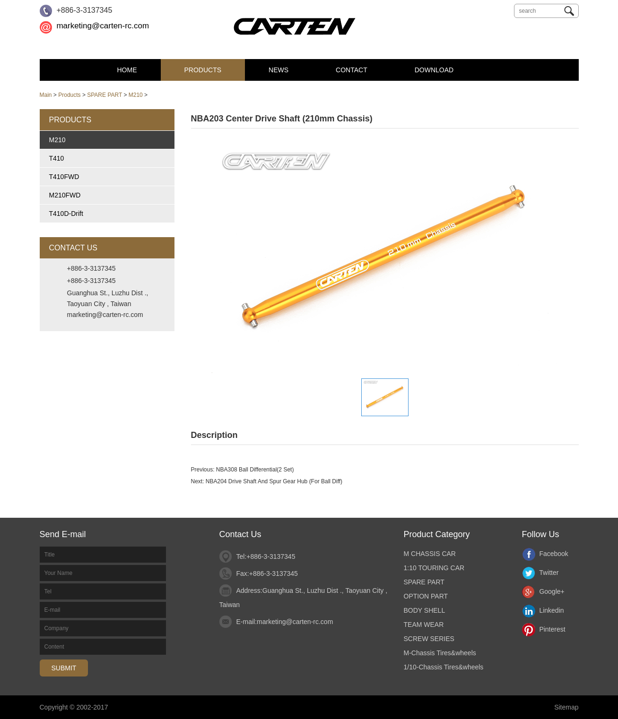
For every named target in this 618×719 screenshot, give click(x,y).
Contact (351, 70)
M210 (136, 95)
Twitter (540, 572)
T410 (56, 158)
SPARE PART (104, 95)
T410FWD (64, 176)
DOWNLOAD (434, 70)
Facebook (545, 553)
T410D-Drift (66, 213)
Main (46, 95)
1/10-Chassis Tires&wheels (444, 667)
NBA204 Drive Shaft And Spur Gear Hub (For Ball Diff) (274, 481)
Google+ (543, 591)
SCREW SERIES (429, 638)
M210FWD (65, 195)
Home (127, 70)
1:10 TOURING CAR (434, 568)
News (278, 70)
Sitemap (566, 707)
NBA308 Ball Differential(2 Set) (255, 469)
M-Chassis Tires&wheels (440, 653)
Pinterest (544, 629)
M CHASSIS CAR (430, 553)
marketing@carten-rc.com (102, 25)
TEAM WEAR (424, 624)
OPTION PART (426, 596)
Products (203, 70)
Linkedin (543, 610)
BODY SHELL (424, 610)
